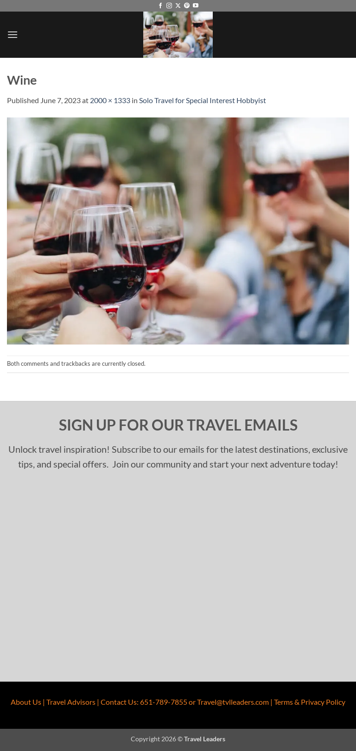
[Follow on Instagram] (169, 6)
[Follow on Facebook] (160, 6)
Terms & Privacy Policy (309, 701)
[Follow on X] (178, 6)
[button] (12, 34)
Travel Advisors (70, 701)
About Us (26, 701)
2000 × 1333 (110, 100)
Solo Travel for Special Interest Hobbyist (202, 100)
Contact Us (119, 701)
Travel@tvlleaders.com (233, 701)
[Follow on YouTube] (195, 6)
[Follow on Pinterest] (187, 6)
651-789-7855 (163, 701)
